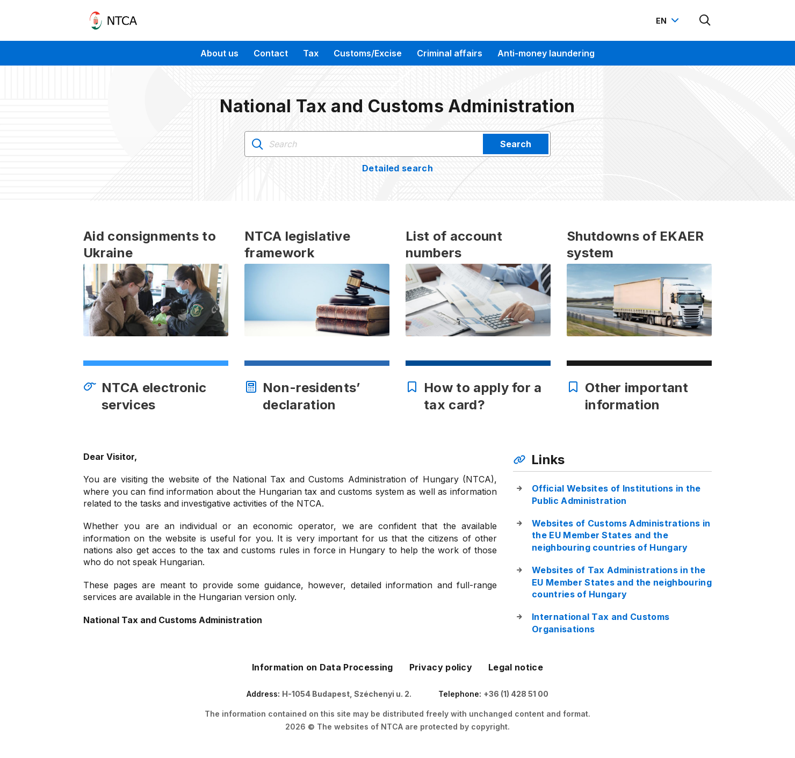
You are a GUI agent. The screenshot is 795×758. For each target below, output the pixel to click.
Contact (271, 53)
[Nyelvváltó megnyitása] (669, 20)
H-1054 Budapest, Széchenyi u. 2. (346, 693)
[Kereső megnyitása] (705, 20)
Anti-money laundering (546, 53)
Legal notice (515, 667)
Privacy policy (440, 667)
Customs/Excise (368, 53)
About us (219, 53)
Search (515, 144)
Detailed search (397, 168)
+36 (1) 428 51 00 (515, 693)
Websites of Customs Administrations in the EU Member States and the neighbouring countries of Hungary (621, 535)
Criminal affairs (449, 53)
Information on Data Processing (322, 667)
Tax (311, 53)
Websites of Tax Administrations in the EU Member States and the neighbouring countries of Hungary (622, 582)
